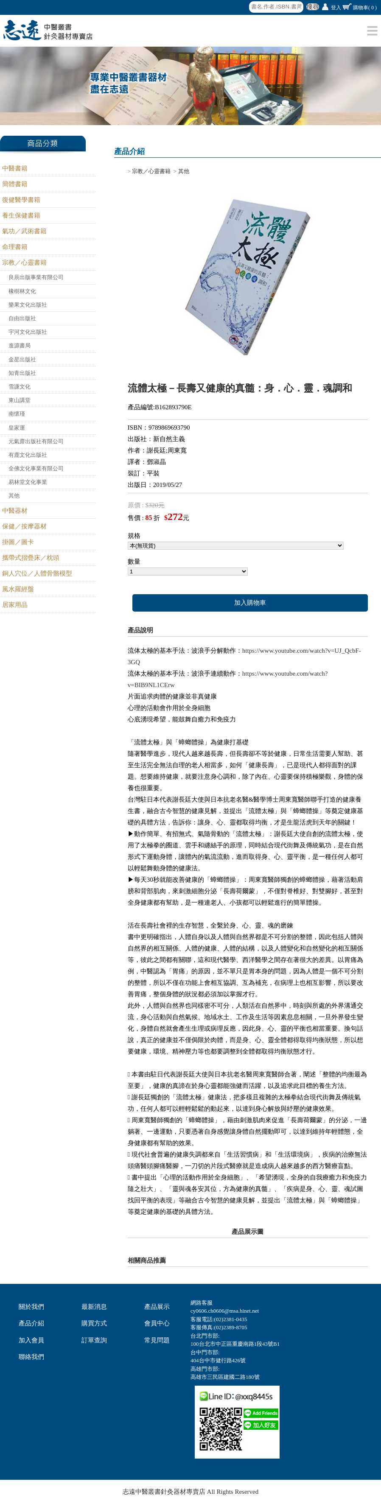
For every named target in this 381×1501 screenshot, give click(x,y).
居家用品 (15, 604)
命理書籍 (15, 246)
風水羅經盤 (18, 589)
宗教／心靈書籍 (24, 262)
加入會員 (31, 1340)
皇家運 (16, 428)
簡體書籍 (15, 184)
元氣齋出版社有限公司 (36, 441)
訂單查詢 (94, 1340)
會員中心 (157, 1323)
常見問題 (157, 1340)
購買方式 (94, 1323)
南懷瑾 (16, 414)
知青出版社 (22, 373)
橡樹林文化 (22, 291)
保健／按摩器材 (24, 526)
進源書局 (19, 345)
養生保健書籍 (21, 215)
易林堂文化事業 (27, 482)
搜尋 (312, 6)
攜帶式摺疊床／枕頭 (30, 557)
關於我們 (31, 1306)
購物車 (365, 8)
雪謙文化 (19, 386)
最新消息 (94, 1306)
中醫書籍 (15, 168)
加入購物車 (250, 602)
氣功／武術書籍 (24, 231)
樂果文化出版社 (27, 305)
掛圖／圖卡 (18, 542)
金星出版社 (22, 359)
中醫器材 (15, 510)
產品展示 (157, 1306)
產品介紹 (31, 1323)
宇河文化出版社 (27, 332)
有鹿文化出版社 (27, 455)
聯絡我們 (31, 1356)
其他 (14, 495)
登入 (336, 8)
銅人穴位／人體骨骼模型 (37, 573)
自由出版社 (22, 318)
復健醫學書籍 (21, 199)
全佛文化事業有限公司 (36, 468)
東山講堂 (19, 400)
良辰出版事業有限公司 (36, 277)
